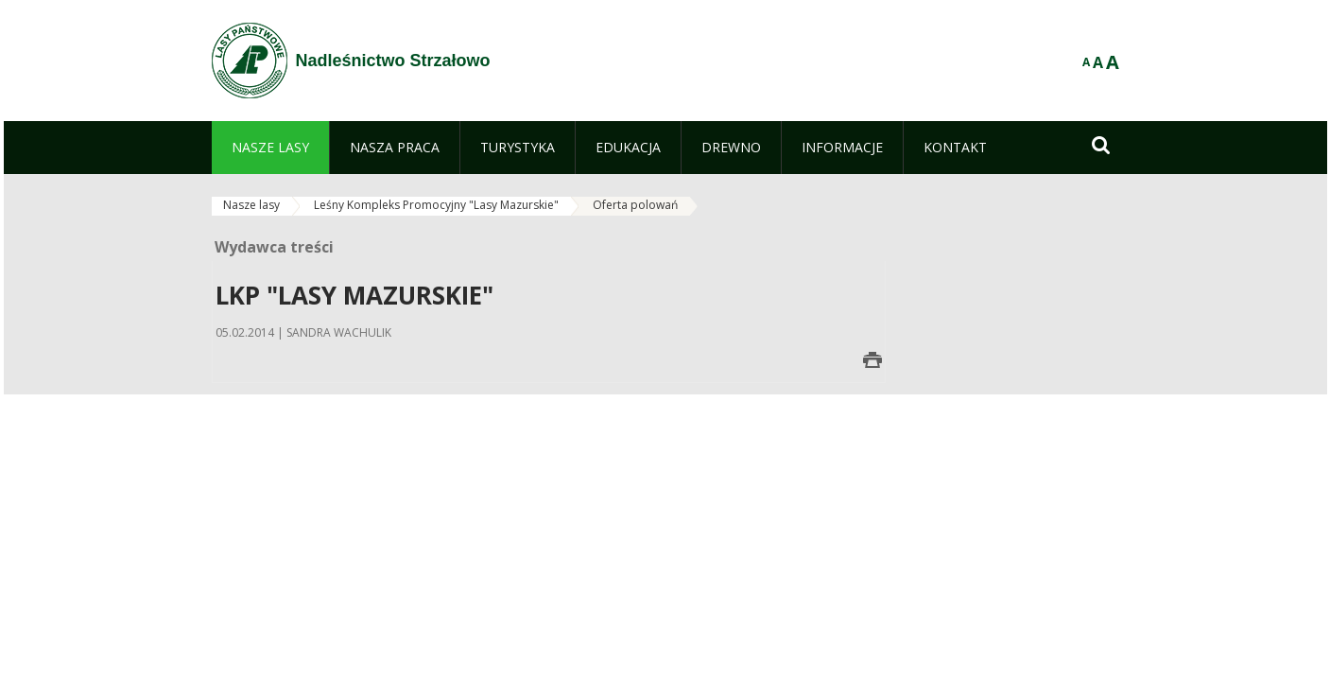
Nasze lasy (251, 205)
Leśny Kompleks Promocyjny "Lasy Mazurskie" (436, 205)
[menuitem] (270, 147)
